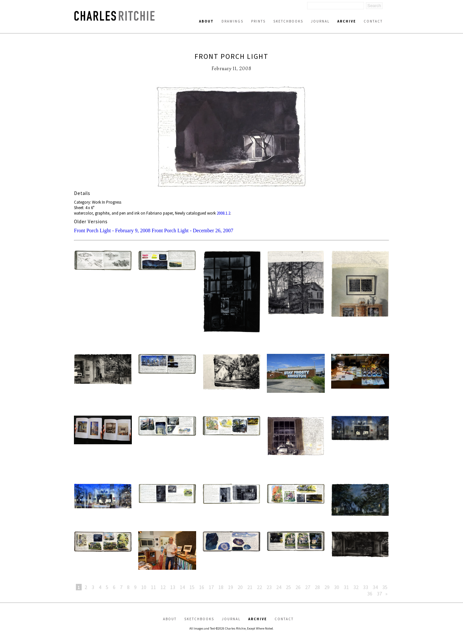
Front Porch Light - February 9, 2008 (112, 230)
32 (356, 587)
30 (336, 587)
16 (201, 587)
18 (220, 587)
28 (317, 587)
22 (259, 587)
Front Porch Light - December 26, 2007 (192, 230)
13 (172, 587)
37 (379, 593)
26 (298, 587)
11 (153, 587)
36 (369, 593)
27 (307, 587)
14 (182, 587)
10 (143, 587)
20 (240, 587)
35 (384, 587)
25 (288, 587)
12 (163, 587)
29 (327, 587)
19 (230, 587)
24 (278, 587)
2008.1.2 (223, 213)
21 (249, 587)
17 (211, 587)
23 (269, 587)
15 (192, 587)
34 (375, 587)
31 (346, 587)
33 (365, 587)
